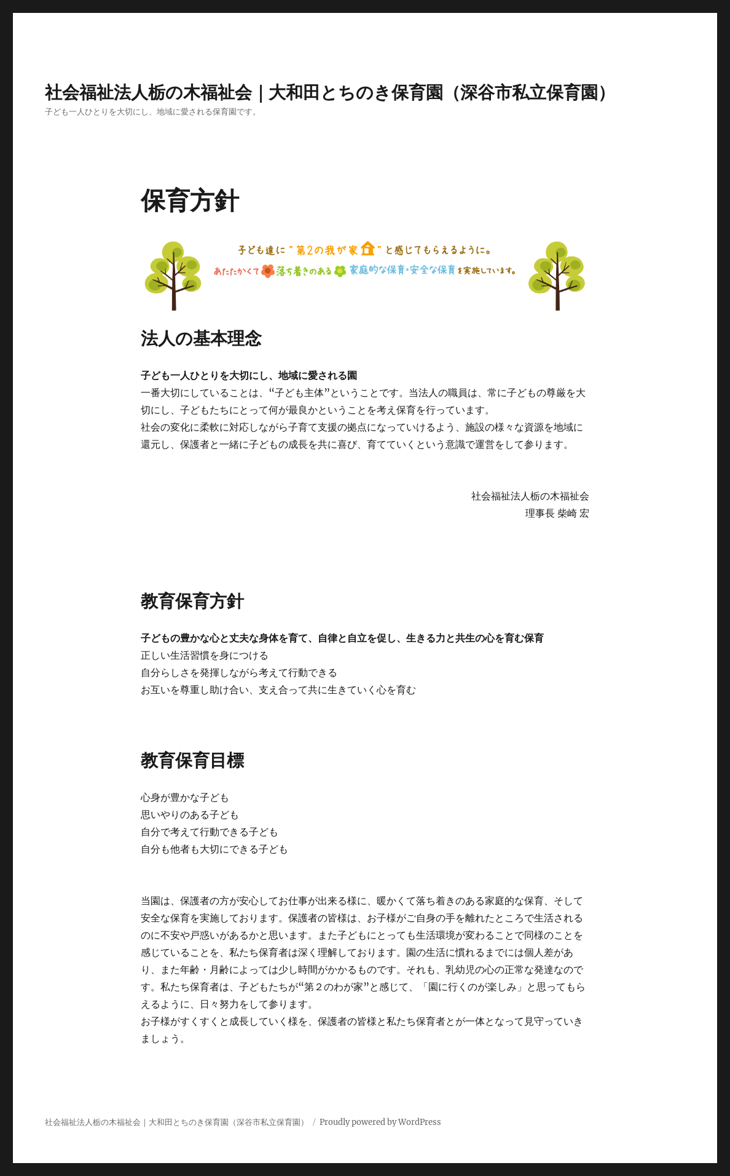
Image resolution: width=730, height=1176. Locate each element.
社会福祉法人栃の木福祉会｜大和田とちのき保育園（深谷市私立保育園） (330, 92)
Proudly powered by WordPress (380, 1122)
